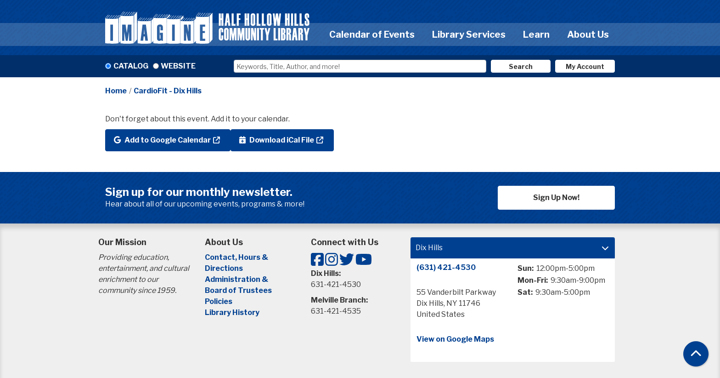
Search (521, 66)
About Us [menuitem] (588, 34)
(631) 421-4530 (446, 267)
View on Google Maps (455, 339)
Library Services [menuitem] (469, 34)
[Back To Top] (696, 354)
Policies (218, 301)
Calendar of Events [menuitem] (372, 34)
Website (178, 66)
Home (116, 90)
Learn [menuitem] (536, 34)
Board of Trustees (238, 290)
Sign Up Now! (556, 197)
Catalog (130, 66)
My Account (585, 66)
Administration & (237, 279)
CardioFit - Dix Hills (168, 90)
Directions (224, 268)
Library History (232, 312)
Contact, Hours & (237, 257)
